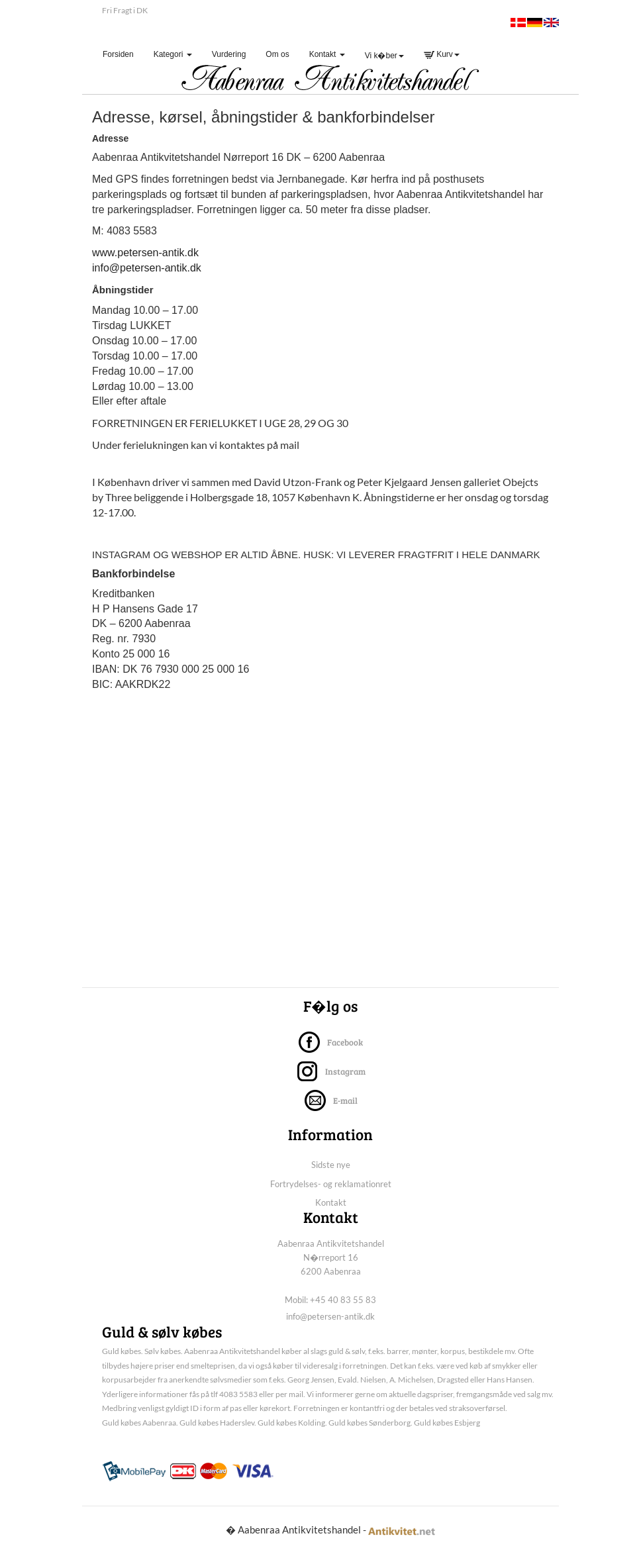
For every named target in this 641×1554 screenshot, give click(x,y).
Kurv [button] (442, 54)
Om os (277, 54)
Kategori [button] (173, 54)
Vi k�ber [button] (384, 55)
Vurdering (229, 54)
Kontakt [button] (327, 54)
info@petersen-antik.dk (146, 267)
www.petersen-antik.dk (145, 252)
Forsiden (123, 54)
